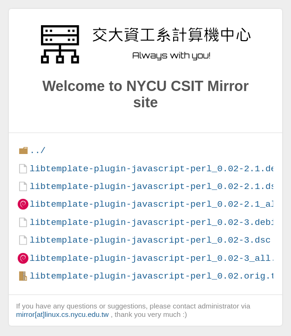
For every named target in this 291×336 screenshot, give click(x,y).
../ (37, 150)
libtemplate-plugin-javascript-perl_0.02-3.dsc (150, 240)
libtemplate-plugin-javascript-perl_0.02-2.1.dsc (155, 186)
